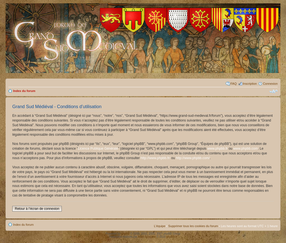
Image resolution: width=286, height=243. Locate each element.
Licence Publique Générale (98, 148)
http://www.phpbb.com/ (193, 158)
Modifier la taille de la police (274, 91)
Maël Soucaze (147, 236)
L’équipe (159, 226)
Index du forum (24, 91)
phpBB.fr (171, 236)
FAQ (233, 83)
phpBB (125, 233)
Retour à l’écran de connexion (37, 209)
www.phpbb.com (245, 148)
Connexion (270, 83)
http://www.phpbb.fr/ (155, 158)
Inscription (250, 83)
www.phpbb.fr (217, 148)
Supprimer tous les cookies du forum (193, 226)
